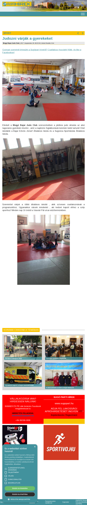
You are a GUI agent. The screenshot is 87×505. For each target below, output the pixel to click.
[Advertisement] (43, 23)
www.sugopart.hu (64, 403)
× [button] (35, 447)
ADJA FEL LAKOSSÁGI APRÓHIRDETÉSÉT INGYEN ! (64, 410)
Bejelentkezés (57, 415)
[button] (20, 499)
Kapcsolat (65, 502)
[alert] (19, 473)
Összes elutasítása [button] (20, 494)
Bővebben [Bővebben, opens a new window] (17, 464)
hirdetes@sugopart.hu (23, 416)
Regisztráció (71, 415)
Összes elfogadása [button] (20, 488)
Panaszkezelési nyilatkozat (50, 502)
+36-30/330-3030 (23, 420)
